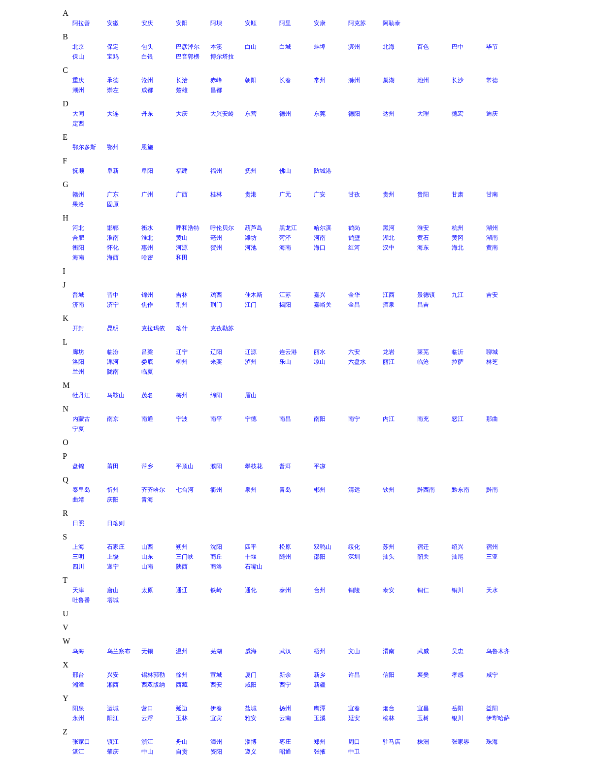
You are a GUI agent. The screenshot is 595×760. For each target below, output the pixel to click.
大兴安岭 (222, 113)
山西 (147, 546)
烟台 (389, 708)
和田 (182, 257)
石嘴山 (254, 566)
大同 (78, 113)
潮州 (78, 90)
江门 (251, 304)
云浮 (147, 718)
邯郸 (113, 227)
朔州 (182, 546)
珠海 (492, 741)
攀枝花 (254, 466)
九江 (457, 294)
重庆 (78, 80)
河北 (78, 227)
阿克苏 (357, 23)
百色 (423, 46)
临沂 (457, 351)
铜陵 (354, 590)
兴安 (113, 674)
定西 (78, 123)
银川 (457, 718)
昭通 (285, 751)
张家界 (460, 741)
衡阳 (78, 247)
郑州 (320, 741)
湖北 (389, 237)
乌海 (78, 651)
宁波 (182, 418)
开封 (78, 328)
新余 (285, 674)
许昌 (354, 674)
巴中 (457, 46)
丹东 (147, 113)
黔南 (492, 489)
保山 (78, 56)
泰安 (389, 590)
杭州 (457, 227)
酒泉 (389, 304)
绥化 (354, 546)
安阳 (182, 23)
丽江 (389, 361)
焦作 (147, 304)
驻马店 (391, 741)
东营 (251, 113)
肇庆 (113, 751)
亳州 (216, 237)
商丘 (216, 556)
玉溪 (320, 718)
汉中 (389, 247)
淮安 (423, 227)
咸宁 (492, 674)
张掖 (320, 751)
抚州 (251, 170)
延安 (354, 718)
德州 (285, 113)
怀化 (113, 247)
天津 (78, 590)
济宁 (113, 304)
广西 (182, 194)
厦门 (251, 674)
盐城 (251, 708)
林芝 (492, 361)
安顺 (251, 23)
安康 (320, 23)
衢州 (216, 489)
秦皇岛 (81, 489)
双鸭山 (322, 546)
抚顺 (78, 170)
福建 (182, 170)
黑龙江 (288, 227)
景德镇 (426, 294)
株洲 (423, 741)
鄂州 (113, 147)
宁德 (251, 418)
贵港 (251, 194)
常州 (320, 80)
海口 (320, 247)
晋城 (78, 294)
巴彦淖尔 (187, 46)
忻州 (113, 489)
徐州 (182, 674)
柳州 (182, 361)
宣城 (216, 674)
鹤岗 (354, 227)
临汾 (113, 351)
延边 (182, 708)
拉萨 (457, 361)
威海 (251, 651)
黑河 (389, 227)
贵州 (389, 194)
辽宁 (182, 351)
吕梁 (147, 351)
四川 (78, 566)
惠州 (147, 247)
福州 (216, 170)
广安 (320, 194)
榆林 (389, 718)
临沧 (423, 361)
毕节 (492, 46)
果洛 (78, 204)
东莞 (320, 113)
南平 (216, 418)
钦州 (389, 489)
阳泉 (78, 708)
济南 (78, 304)
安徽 (113, 23)
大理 (423, 113)
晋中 (113, 294)
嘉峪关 (322, 304)
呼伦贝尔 (222, 227)
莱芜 (423, 351)
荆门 (216, 304)
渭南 (389, 651)
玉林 (182, 718)
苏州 (389, 546)
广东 (113, 194)
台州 (320, 590)
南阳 (320, 418)
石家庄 (116, 546)
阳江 (113, 718)
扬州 (285, 708)
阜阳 (147, 170)
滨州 (354, 46)
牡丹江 (81, 395)
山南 (147, 566)
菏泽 (285, 237)
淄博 (251, 741)
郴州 (320, 489)
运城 (113, 708)
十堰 (251, 556)
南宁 (354, 418)
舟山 (182, 741)
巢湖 (389, 80)
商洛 (216, 566)
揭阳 (285, 304)
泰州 (285, 590)
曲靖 (78, 499)
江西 (389, 294)
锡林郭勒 (153, 674)
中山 (147, 751)
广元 (285, 194)
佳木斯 (254, 294)
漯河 (113, 361)
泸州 (251, 361)
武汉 (285, 651)
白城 (285, 46)
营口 (147, 708)
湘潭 (78, 684)
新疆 (320, 684)
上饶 (113, 556)
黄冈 (457, 237)
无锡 (147, 651)
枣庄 (285, 741)
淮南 (113, 237)
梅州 (182, 395)
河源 (182, 247)
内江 (389, 418)
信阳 (389, 674)
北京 (78, 46)
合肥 (78, 237)
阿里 (285, 23)
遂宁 (113, 566)
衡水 (147, 227)
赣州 (78, 194)
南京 (113, 418)
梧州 (320, 651)
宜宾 (216, 718)
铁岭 (216, 590)
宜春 (354, 708)
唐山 (113, 590)
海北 (457, 247)
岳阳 (457, 708)
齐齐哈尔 (153, 489)
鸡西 (216, 294)
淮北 (147, 237)
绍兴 (457, 546)
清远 (354, 489)
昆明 (113, 328)
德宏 (457, 113)
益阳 (492, 708)
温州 (182, 651)
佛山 (285, 170)
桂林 (216, 194)
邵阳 (320, 556)
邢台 (78, 674)
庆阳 (113, 499)
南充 (423, 418)
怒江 (457, 418)
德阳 (354, 113)
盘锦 (78, 466)
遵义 (251, 751)
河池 (251, 247)
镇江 (113, 741)
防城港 (322, 170)
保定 (113, 46)
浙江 (147, 741)
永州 (78, 718)
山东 (147, 556)
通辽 (182, 590)
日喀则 (116, 523)
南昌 (285, 418)
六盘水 (357, 361)
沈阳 (216, 546)
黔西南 (426, 489)
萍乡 (147, 466)
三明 (78, 556)
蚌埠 (320, 46)
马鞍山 (116, 395)
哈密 (147, 257)
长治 (182, 80)
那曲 (492, 418)
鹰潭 (320, 708)
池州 (423, 80)
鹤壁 (354, 237)
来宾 (216, 361)
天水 (492, 590)
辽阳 (216, 351)
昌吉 (423, 304)
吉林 (182, 294)
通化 (251, 590)
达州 (389, 113)
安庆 (147, 23)
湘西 (113, 684)
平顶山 (185, 466)
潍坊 (251, 237)
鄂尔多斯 (84, 147)
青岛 (285, 489)
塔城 (113, 600)
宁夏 (78, 428)
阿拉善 (81, 23)
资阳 (216, 751)
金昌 (354, 304)
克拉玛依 (153, 328)
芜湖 (216, 651)
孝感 (457, 674)
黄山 (182, 237)
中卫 (354, 751)
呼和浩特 (187, 227)
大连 (113, 113)
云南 (285, 718)
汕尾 (457, 556)
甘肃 (457, 194)
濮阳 (216, 466)
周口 (354, 741)
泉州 (251, 489)
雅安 (251, 718)
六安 (354, 351)
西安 (216, 684)
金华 (354, 294)
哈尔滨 (322, 227)
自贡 (182, 751)
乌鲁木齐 (498, 651)
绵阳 (216, 395)
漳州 (216, 741)
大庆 (182, 113)
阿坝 (216, 23)
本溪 (216, 46)
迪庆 (492, 113)
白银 (147, 56)
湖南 (492, 237)
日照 (78, 523)
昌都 (216, 90)
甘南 (492, 194)
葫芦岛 (254, 227)
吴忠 (457, 651)
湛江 (78, 751)
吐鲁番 (81, 600)
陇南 (113, 371)
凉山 (320, 361)
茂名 (147, 395)
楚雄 (182, 90)
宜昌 (423, 708)
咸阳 (251, 684)
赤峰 (216, 80)
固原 (113, 204)
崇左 (113, 90)
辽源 (251, 351)
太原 (147, 590)
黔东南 (460, 489)
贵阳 (423, 194)
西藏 (182, 684)
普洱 (285, 466)
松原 (285, 546)
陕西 (182, 566)
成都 (147, 90)
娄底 (147, 361)
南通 (147, 418)
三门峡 (185, 556)
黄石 (423, 237)
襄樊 (423, 674)
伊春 (216, 708)
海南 (285, 247)
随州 (285, 556)
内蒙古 (81, 418)
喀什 (182, 328)
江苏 (285, 294)
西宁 (285, 684)
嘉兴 (320, 294)
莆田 (113, 466)
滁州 (354, 80)
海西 (113, 257)
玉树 (423, 718)
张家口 (81, 741)
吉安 (492, 294)
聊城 (492, 351)
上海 (78, 546)
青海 (147, 499)
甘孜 (354, 194)
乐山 (285, 361)
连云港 (288, 351)
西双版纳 (153, 684)
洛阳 (78, 361)
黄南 (492, 247)
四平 (251, 546)
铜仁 (423, 590)
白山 (251, 46)
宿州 (492, 546)
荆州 (182, 304)
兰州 (78, 371)
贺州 (216, 247)
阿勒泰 (391, 23)
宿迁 (423, 546)
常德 (492, 80)
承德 (113, 80)
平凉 (320, 466)
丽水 (320, 351)
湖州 (492, 227)
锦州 (147, 294)
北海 (389, 46)
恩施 (147, 147)
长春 (285, 80)
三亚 (492, 556)
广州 (147, 194)
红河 (354, 247)
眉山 (251, 395)
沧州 (147, 80)
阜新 (113, 170)
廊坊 (78, 351)
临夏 (147, 371)
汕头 (389, 556)
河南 (320, 237)
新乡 (320, 674)
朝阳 (251, 80)
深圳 (354, 556)
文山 (354, 651)
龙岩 (389, 351)
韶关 (423, 556)
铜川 (457, 590)
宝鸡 (113, 56)
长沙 (457, 80)
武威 (423, 651)
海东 (423, 247)
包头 (147, 46)
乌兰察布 (119, 651)
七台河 (185, 489)
